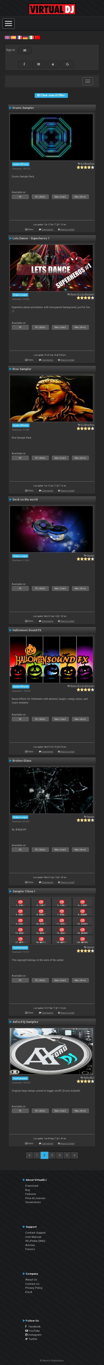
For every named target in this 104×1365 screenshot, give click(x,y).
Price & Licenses (35, 1198)
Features (30, 1194)
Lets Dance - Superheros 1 (31, 238)
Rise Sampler (21, 369)
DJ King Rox (87, 163)
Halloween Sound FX (26, 630)
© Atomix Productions (52, 1360)
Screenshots (33, 1202)
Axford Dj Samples (25, 1022)
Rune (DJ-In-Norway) (82, 294)
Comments (47, 229)
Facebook (33, 1326)
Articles (30, 1245)
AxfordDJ (89, 1077)
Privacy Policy (34, 1287)
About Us (31, 1279)
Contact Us (32, 1283)
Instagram (33, 1334)
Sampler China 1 (23, 891)
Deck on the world (24, 499)
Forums (30, 1249)
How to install (67, 229)
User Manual (33, 1237)
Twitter (31, 1339)
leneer (90, 555)
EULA (28, 1292)
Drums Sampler (23, 108)
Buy (27, 1190)
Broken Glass (21, 760)
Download (31, 1185)
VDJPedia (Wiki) (35, 1241)
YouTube (32, 1330)
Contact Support (35, 1232)
